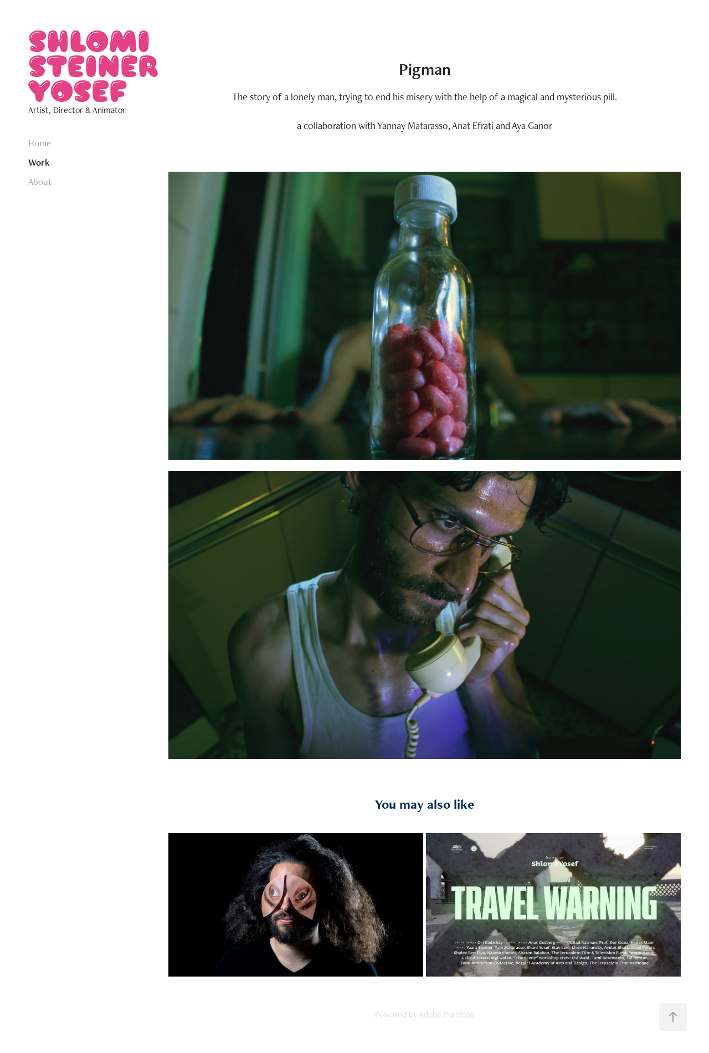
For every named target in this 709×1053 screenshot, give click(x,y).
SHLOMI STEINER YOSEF (95, 65)
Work (39, 162)
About (40, 182)
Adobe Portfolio (446, 1014)
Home (39, 143)
